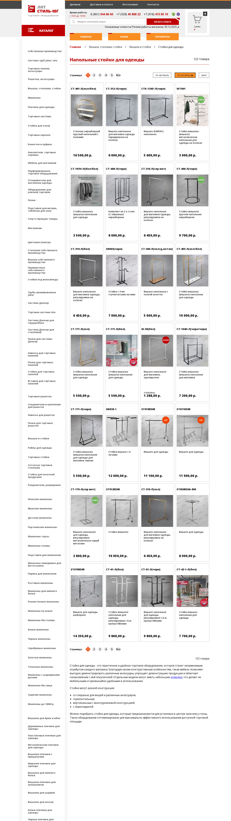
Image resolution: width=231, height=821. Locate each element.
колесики (176, 677)
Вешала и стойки (140, 47)
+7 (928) (128, 14)
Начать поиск (166, 20)
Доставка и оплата (101, 4)
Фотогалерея (130, 4)
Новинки (80, 35)
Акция (118, 35)
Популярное (158, 35)
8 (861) (101, 14)
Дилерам (75, 4)
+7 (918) (156, 14)
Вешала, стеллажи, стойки (105, 47)
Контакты (153, 4)
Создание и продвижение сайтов (49, 799)
